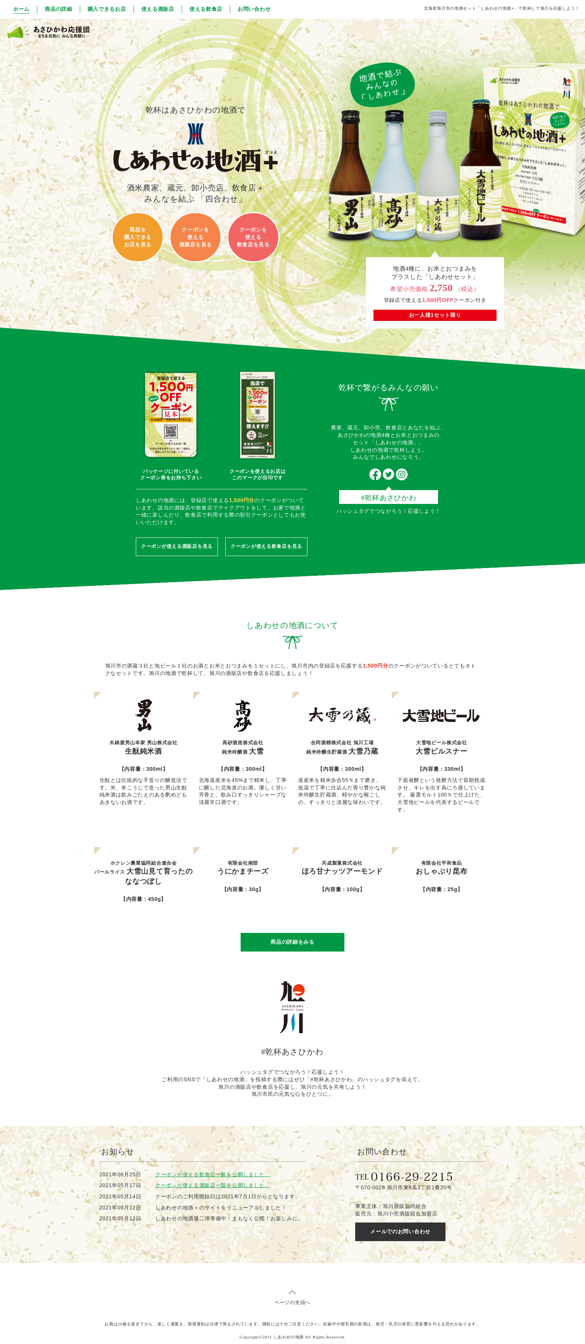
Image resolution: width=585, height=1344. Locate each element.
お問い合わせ (254, 9)
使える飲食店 (206, 9)
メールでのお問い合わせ (400, 1231)
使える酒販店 (157, 9)
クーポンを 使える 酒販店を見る (195, 237)
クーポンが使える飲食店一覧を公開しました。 (212, 1174)
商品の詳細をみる (292, 942)
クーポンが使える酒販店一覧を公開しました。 (212, 1185)
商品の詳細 (58, 9)
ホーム (21, 9)
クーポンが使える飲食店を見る (266, 546)
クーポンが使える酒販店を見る (177, 546)
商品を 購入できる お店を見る (138, 237)
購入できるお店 (107, 9)
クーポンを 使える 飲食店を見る (253, 237)
